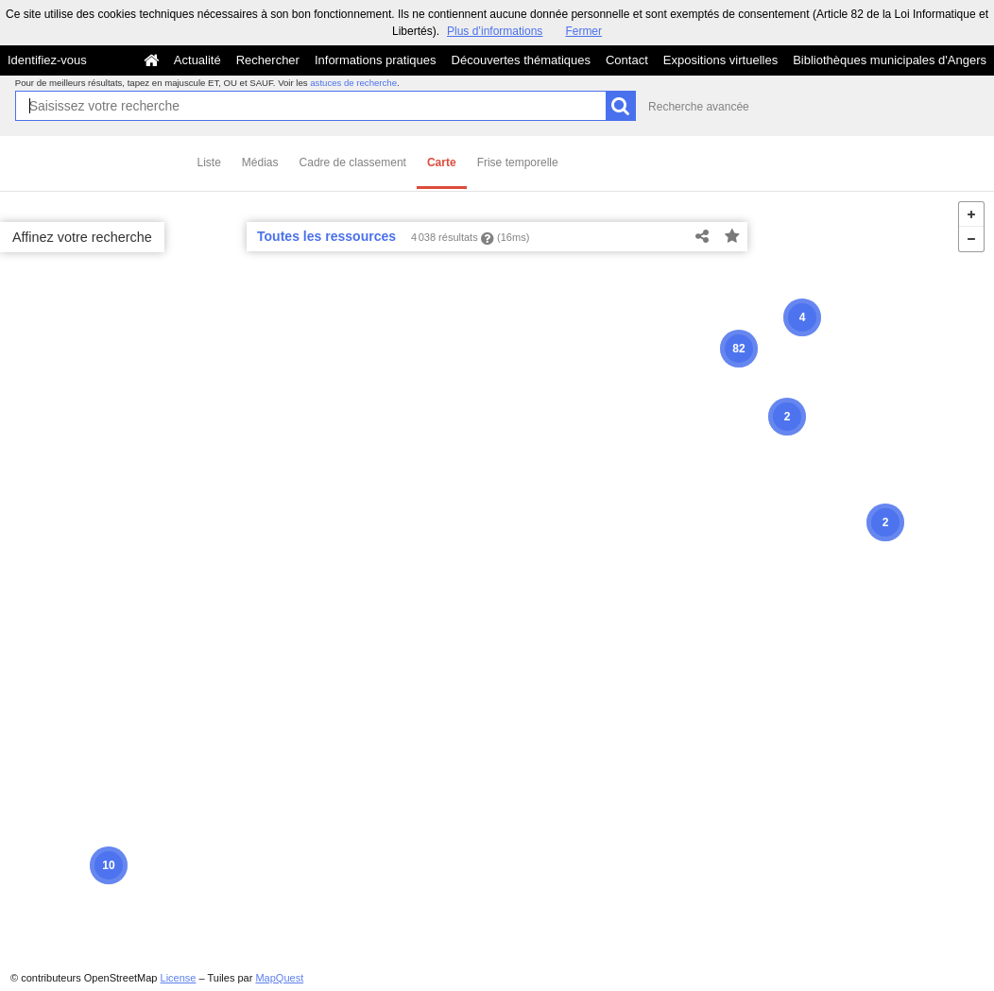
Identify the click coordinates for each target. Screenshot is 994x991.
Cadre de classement (353, 162)
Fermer (583, 31)
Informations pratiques (376, 60)
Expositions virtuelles (720, 60)
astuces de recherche (353, 82)
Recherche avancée (698, 106)
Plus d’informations (494, 31)
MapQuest (279, 977)
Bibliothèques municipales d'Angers (889, 60)
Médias (260, 162)
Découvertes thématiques (521, 60)
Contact (627, 60)
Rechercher (268, 60)
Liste (209, 162)
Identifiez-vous (47, 60)
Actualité (197, 60)
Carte (441, 162)
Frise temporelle (517, 162)
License (179, 977)
